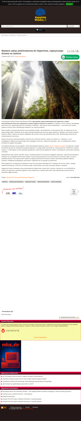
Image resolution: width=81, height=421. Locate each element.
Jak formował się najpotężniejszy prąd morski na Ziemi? (18, 384)
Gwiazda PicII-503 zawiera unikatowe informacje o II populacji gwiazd (21, 399)
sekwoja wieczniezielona (16, 181)
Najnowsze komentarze (9, 388)
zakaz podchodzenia (43, 181)
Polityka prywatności (16, 407)
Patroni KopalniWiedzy (40, 337)
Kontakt (27, 407)
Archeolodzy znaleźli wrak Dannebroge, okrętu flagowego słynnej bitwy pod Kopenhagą (26, 381)
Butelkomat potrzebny (8, 396)
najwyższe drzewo (30, 181)
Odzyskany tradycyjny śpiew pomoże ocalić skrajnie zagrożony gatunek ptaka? (24, 379)
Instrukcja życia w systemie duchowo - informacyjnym (17, 394)
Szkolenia (35, 407)
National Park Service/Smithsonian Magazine (20, 177)
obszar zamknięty (56, 181)
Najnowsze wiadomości (9, 373)
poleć (78, 191)
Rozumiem (69, 4)
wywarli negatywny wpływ (57, 146)
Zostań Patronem (7, 321)
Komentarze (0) (7, 311)
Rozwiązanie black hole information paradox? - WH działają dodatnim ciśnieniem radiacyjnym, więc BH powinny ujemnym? (36, 391)
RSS (5, 408)
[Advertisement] (40, 42)
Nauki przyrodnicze (20, 56)
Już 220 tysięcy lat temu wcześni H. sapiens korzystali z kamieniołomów (22, 376)
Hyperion (4, 181)
